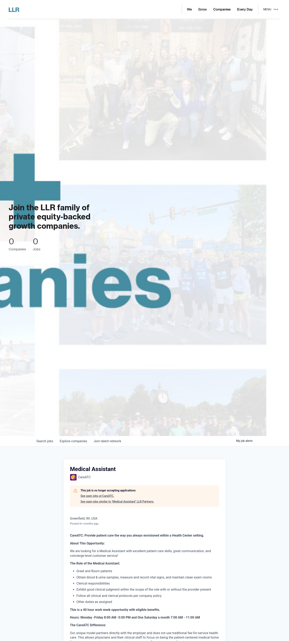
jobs (44, 441)
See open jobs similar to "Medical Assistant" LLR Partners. (117, 501)
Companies (222, 9)
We (189, 9)
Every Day (245, 9)
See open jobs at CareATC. (97, 495)
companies (73, 441)
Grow (202, 9)
